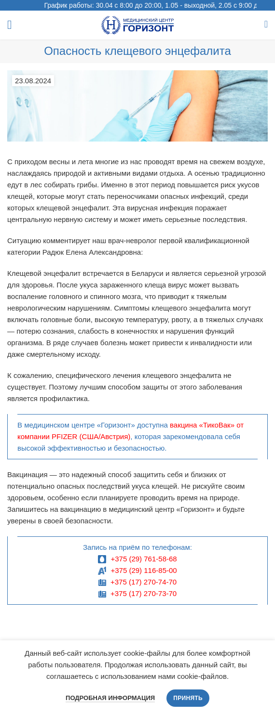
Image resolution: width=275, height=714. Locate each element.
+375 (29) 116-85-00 (143, 570)
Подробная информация (110, 697)
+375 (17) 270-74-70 (143, 582)
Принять (188, 698)
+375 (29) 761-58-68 (143, 559)
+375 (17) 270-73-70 (143, 593)
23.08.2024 (33, 81)
